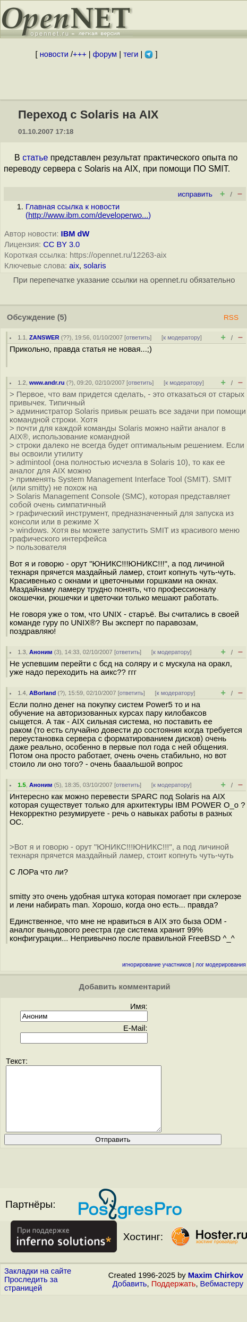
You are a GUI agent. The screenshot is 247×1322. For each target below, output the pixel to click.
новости (54, 54)
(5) (62, 317)
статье (35, 157)
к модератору (181, 337)
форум (105, 54)
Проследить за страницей (31, 1296)
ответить (138, 337)
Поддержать (173, 1296)
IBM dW (75, 234)
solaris (94, 265)
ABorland (42, 693)
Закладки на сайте (37, 1283)
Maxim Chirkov (215, 1288)
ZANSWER (44, 337)
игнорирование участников (156, 965)
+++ (80, 54)
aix (74, 265)
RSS (231, 317)
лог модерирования (220, 965)
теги (130, 54)
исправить (195, 194)
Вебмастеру (221, 1296)
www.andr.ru (47, 382)
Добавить (130, 1296)
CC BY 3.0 (61, 244)
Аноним (41, 652)
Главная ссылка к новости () (88, 210)
